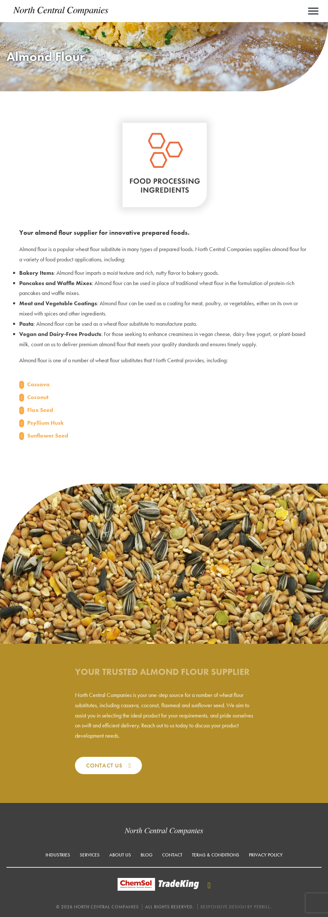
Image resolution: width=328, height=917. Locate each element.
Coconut (37, 397)
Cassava (38, 384)
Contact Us (104, 765)
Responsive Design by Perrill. (236, 907)
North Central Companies (61, 11)
